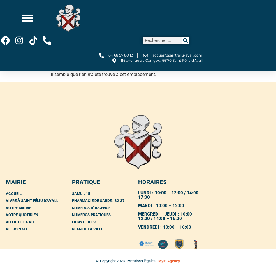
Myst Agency (169, 261)
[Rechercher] (185, 40)
